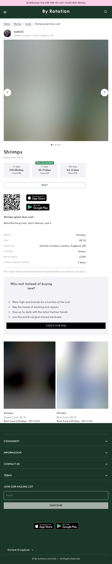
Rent (45, 185)
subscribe (56, 505)
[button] (56, 441)
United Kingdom (18, 550)
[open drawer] (5, 12)
